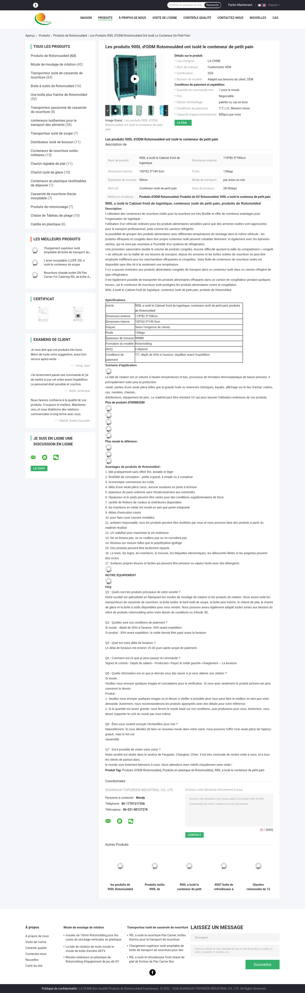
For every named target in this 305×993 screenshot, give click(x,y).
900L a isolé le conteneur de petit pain (239, 770)
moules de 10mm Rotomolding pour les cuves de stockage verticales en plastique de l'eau (93, 938)
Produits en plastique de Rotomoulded (187, 770)
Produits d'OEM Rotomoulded (141, 770)
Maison (86, 17)
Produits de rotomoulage (49, 207)
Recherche (213, 5)
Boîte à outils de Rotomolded (52, 86)
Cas (275, 17)
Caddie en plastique (45, 224)
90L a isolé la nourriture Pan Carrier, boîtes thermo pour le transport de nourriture (157, 937)
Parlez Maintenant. (240, 5)
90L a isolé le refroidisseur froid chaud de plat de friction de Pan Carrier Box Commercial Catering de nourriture (156, 960)
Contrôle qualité (197, 17)
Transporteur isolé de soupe (52, 133)
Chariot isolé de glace (47, 172)
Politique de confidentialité (59, 988)
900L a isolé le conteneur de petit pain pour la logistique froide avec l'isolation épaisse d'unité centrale (189, 887)
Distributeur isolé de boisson (52, 142)
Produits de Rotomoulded (70, 35)
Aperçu (30, 35)
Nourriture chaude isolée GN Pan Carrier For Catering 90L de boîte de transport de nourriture (67, 276)
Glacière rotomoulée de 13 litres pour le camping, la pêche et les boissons (258, 887)
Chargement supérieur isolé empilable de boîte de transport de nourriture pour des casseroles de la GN (156, 948)
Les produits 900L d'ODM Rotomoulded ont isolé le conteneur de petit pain (134, 125)
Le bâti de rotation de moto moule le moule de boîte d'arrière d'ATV (90, 949)
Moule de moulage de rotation (53, 64)
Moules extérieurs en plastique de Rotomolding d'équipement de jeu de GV (92, 959)
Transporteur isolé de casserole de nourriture (157, 927)
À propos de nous (132, 17)
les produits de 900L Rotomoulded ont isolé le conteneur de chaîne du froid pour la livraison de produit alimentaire (120, 887)
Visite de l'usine (164, 17)
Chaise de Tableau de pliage (52, 215)
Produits (105, 17)
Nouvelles (258, 17)
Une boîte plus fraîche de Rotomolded (59, 95)
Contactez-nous (231, 17)
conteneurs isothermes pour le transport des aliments (54, 122)
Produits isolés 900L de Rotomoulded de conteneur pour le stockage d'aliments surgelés (154, 887)
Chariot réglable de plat (48, 164)
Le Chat (182, 122)
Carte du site (33, 965)
